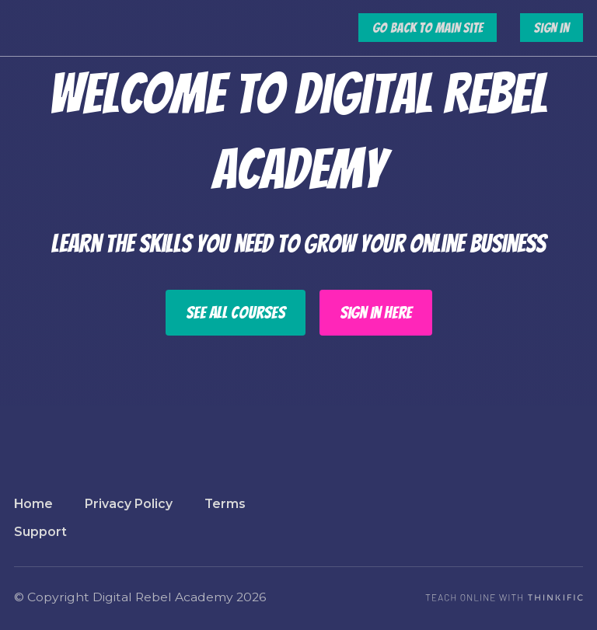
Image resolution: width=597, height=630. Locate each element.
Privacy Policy (129, 503)
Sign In (551, 27)
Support (40, 531)
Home (33, 503)
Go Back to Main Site (427, 27)
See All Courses (235, 313)
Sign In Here (376, 313)
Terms (225, 503)
